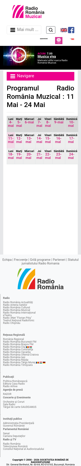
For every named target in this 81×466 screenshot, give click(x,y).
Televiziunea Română (15, 446)
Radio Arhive (10, 386)
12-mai (19, 139)
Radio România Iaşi (14, 357)
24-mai (71, 155)
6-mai (29, 121)
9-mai (59, 121)
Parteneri (59, 260)
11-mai (11, 139)
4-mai (11, 123)
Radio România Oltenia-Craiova (21, 354)
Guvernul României (14, 425)
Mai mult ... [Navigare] (24, 30)
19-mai (19, 155)
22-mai (47, 155)
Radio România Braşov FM (18, 344)
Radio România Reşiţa (15, 359)
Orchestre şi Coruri (13, 401)
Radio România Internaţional (19, 312)
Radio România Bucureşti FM (19, 341)
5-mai (19, 123)
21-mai (39, 155)
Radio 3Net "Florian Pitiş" (17, 317)
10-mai (71, 123)
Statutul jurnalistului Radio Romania (50, 261)
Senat (6, 433)
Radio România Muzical (16, 310)
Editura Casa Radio (14, 383)
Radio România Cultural (16, 307)
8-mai (47, 123)
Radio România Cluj (14, 346)
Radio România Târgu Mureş (19, 362)
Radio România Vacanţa (17, 352)
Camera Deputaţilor (14, 436)
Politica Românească (15, 381)
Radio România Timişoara (18, 365)
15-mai (47, 139)
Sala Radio (9, 404)
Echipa (7, 260)
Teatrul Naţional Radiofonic (18, 320)
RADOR (7, 394)
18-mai (11, 155)
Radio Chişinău (11, 323)
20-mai (29, 155)
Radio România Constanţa (18, 349)
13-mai (29, 139)
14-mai (39, 139)
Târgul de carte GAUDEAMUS (19, 407)
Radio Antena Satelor (15, 304)
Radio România (12, 443)
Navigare (22, 76)
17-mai (71, 139)
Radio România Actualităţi (18, 302)
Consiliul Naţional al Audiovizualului (23, 448)
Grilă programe (40, 260)
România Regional (13, 339)
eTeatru (7, 315)
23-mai (59, 155)
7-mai (39, 123)
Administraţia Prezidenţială (18, 423)
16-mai (59, 139)
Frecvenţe (20, 260)
